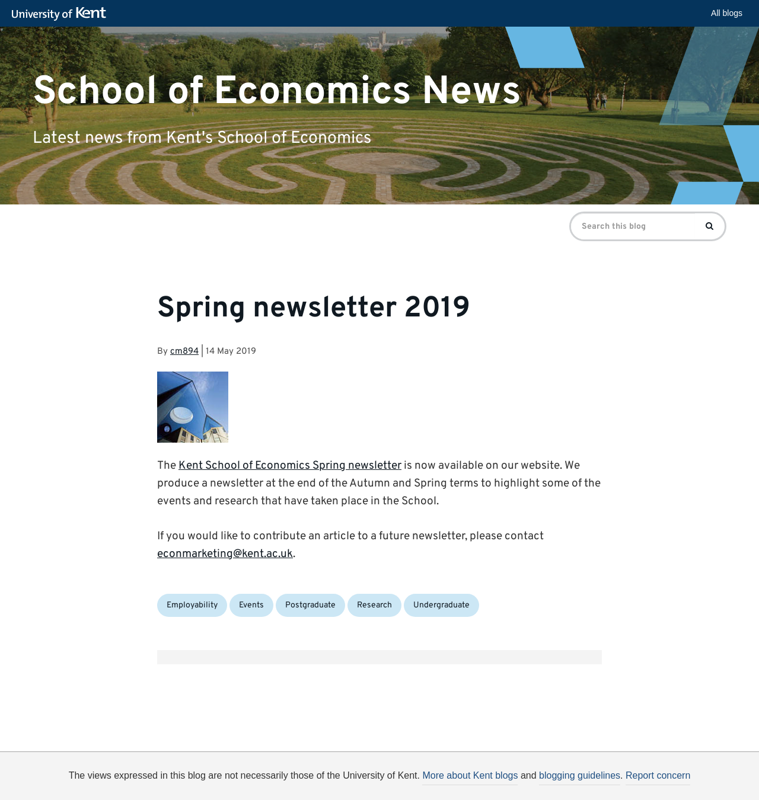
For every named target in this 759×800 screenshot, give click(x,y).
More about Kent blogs (470, 775)
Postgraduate (310, 605)
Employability (192, 605)
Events (251, 605)
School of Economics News (277, 91)
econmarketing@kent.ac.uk (225, 554)
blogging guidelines (579, 775)
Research (374, 605)
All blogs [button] (726, 13)
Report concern (658, 775)
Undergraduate (441, 605)
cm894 (184, 351)
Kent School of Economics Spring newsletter (289, 466)
